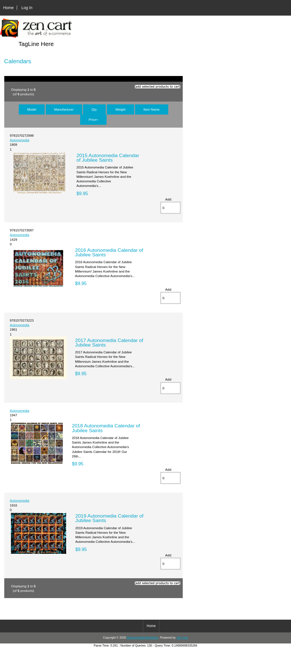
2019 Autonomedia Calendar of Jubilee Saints (109, 518)
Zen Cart (182, 637)
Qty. (94, 109)
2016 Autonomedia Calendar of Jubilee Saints (109, 252)
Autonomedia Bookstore (142, 637)
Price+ (93, 119)
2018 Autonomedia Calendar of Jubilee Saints (106, 428)
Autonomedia (19, 140)
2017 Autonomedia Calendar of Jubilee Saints (109, 342)
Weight (120, 109)
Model (31, 109)
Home (8, 7)
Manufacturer (64, 109)
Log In (26, 7)
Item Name (152, 109)
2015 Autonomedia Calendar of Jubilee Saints (107, 158)
